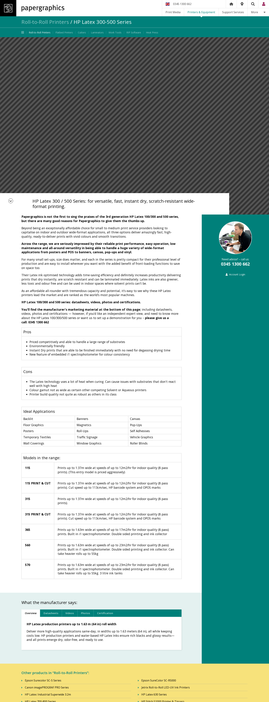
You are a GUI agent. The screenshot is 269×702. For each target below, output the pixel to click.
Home (231, 4)
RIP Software (133, 32)
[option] (134, 126)
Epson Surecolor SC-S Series (43, 680)
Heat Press (152, 32)
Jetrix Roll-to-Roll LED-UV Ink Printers (165, 687)
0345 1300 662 (182, 4)
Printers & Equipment (201, 12)
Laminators (97, 32)
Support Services (233, 12)
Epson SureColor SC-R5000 (158, 680)
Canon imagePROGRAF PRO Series (47, 687)
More (254, 12)
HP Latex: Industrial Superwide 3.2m (48, 695)
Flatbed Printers (64, 32)
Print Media (173, 12)
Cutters (82, 32)
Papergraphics (32, 8)
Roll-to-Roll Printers (45, 21)
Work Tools (115, 32)
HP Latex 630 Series (154, 695)
